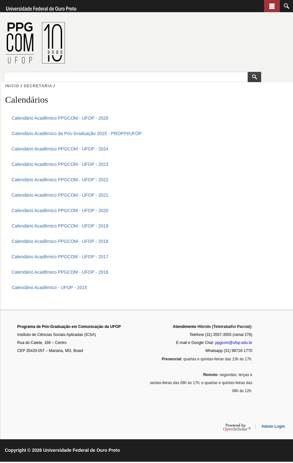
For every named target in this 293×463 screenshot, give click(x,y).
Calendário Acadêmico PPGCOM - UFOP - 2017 (60, 256)
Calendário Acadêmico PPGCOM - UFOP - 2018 (60, 241)
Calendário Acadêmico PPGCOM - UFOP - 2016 (60, 272)
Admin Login (273, 427)
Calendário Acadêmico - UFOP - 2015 (49, 287)
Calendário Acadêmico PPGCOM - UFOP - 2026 (60, 118)
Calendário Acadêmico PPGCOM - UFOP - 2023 (60, 164)
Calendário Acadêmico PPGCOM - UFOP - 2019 (60, 225)
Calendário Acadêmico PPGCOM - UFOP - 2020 (60, 210)
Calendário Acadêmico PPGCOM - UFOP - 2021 (60, 195)
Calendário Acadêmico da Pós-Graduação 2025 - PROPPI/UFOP (77, 133)
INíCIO (12, 86)
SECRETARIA (38, 86)
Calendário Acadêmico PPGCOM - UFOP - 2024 (60, 148)
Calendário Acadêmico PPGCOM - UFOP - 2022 (60, 179)
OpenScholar (237, 428)
